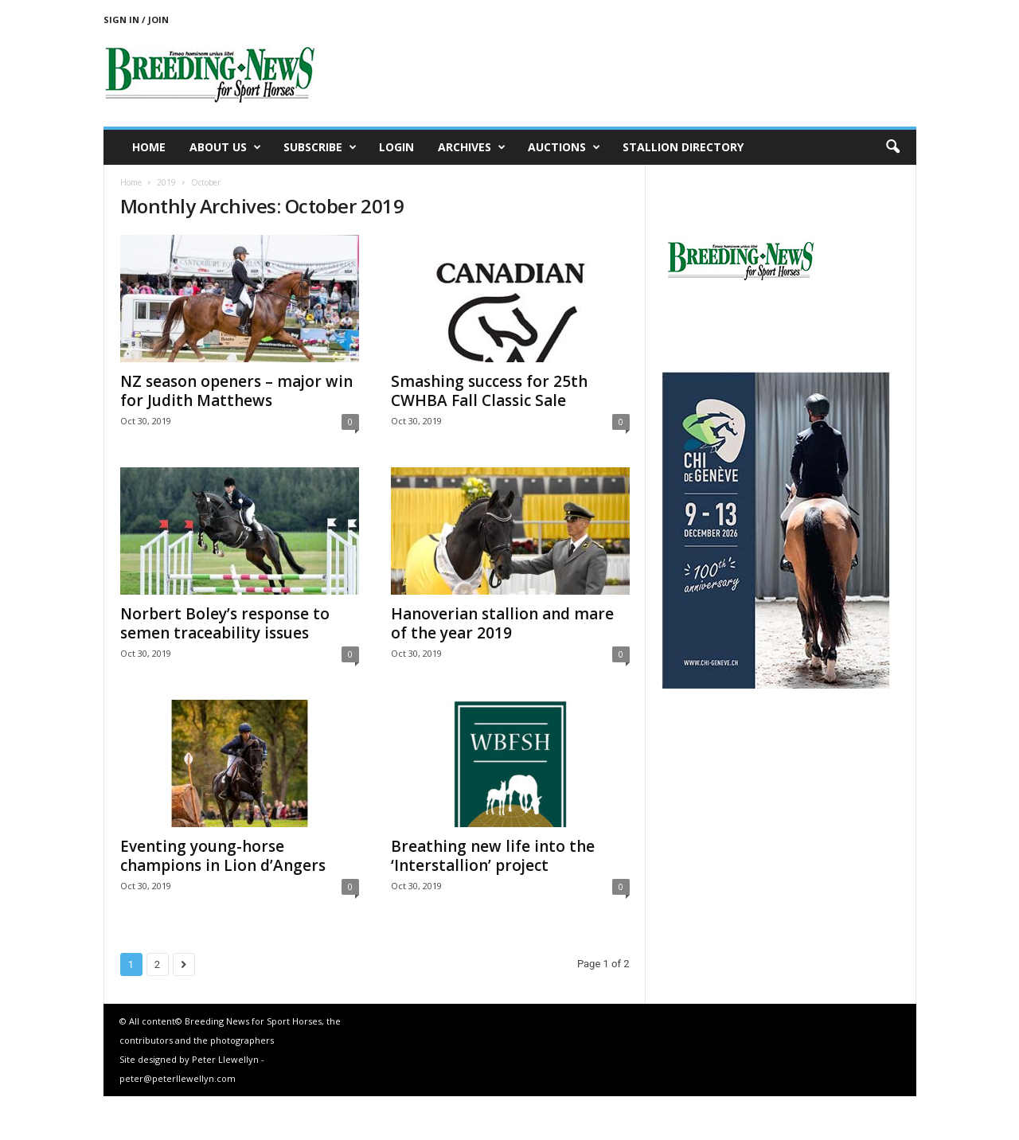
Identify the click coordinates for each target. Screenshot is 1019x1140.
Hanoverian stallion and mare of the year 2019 (502, 623)
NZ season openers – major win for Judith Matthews (236, 391)
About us (225, 147)
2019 (166, 182)
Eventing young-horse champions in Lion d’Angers (223, 856)
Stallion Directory (683, 146)
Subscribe (320, 147)
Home (149, 146)
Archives (472, 147)
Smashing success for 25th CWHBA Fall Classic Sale (489, 391)
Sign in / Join (136, 19)
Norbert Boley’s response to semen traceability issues (225, 623)
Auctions (564, 147)
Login (396, 146)
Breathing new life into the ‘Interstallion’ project (493, 856)
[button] (892, 147)
